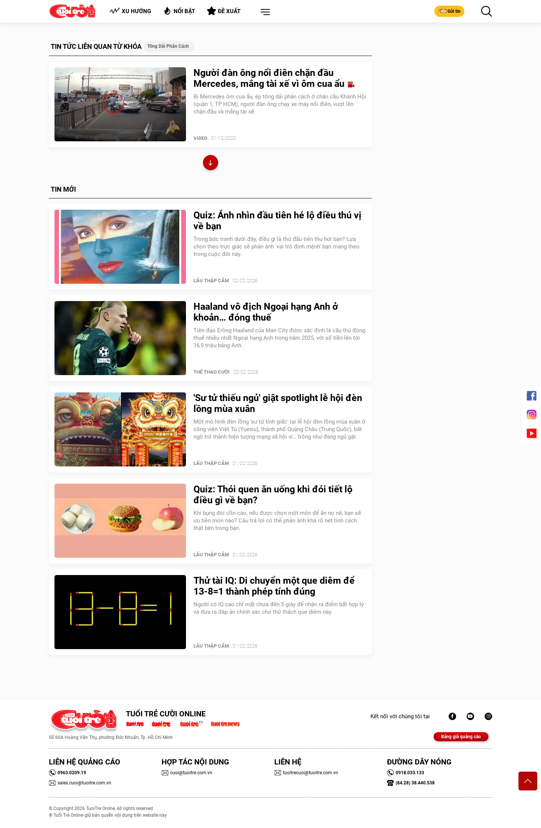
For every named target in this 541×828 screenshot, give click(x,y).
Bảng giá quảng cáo (461, 736)
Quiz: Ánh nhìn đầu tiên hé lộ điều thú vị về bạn (277, 221)
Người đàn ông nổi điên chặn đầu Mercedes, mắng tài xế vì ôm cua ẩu (273, 78)
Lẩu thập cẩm (211, 280)
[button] (264, 12)
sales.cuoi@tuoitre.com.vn (80, 783)
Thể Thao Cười (211, 372)
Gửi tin (449, 11)
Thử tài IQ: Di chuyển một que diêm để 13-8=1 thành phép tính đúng (274, 586)
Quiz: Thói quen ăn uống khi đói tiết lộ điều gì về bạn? (272, 495)
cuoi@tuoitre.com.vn (187, 772)
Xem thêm (210, 163)
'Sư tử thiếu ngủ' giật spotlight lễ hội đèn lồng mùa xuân (277, 403)
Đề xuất (223, 10)
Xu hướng (130, 11)
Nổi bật (179, 10)
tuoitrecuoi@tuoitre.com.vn (306, 772)
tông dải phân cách (168, 46)
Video (200, 138)
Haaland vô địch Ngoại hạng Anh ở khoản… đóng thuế (265, 312)
